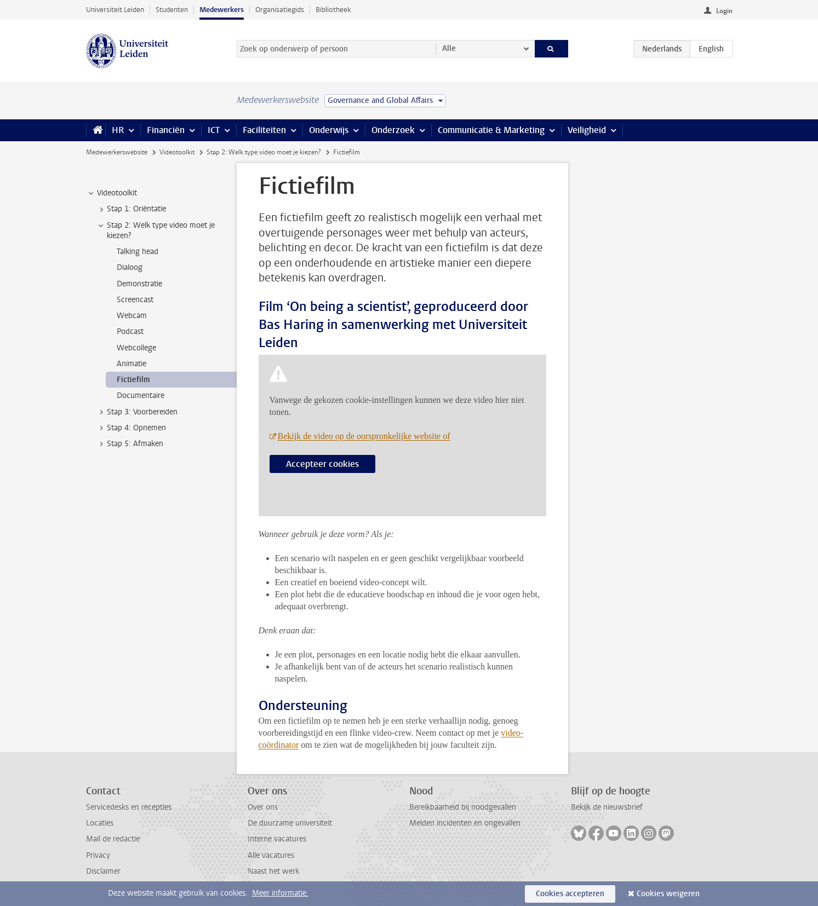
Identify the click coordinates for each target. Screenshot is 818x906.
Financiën (166, 130)
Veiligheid (587, 130)
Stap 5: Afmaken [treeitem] (129, 443)
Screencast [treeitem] (135, 300)
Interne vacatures (277, 839)
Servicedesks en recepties (128, 807)
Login (724, 11)
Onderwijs (328, 130)
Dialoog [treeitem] (129, 267)
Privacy (98, 855)
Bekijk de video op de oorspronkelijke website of (364, 436)
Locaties (99, 823)
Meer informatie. (280, 893)
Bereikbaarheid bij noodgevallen (462, 807)
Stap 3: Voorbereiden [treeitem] (137, 412)
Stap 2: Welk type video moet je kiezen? (264, 152)
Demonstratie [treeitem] (139, 284)
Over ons (263, 807)
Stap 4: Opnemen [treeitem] (131, 428)
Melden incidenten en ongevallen (464, 823)
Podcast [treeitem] (130, 331)
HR (118, 130)
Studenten (172, 9)
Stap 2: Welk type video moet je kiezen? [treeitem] (155, 230)
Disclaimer (103, 871)
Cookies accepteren (570, 893)
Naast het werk (273, 871)
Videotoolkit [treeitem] (112, 193)
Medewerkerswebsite (116, 152)
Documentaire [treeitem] (140, 395)
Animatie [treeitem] (131, 364)
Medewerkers (221, 9)
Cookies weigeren (668, 893)
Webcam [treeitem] (132, 315)
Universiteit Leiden (115, 9)
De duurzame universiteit (290, 823)
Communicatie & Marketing (491, 130)
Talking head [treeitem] (137, 251)
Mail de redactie (113, 839)
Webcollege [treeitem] (136, 348)
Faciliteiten (264, 130)
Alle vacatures (271, 855)
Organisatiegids (279, 9)
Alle (449, 48)
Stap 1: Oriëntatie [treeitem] (131, 209)
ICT (214, 130)
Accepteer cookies (322, 464)
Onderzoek (393, 130)
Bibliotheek (333, 9)
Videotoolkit (177, 152)
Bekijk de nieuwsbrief (607, 807)
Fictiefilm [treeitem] (133, 379)
